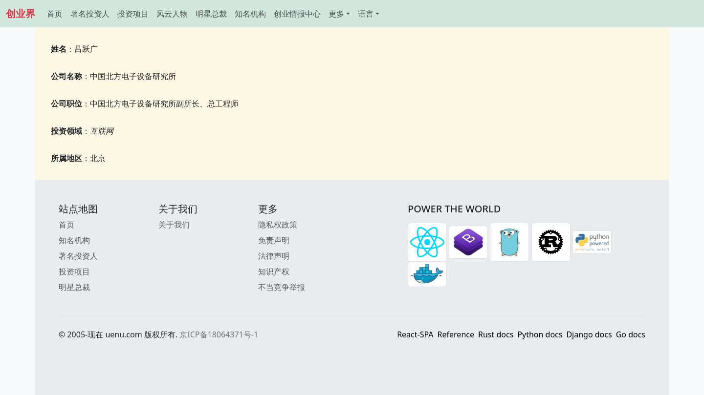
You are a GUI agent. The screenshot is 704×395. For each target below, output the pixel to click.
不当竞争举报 (281, 287)
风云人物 (172, 13)
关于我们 (174, 224)
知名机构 (250, 13)
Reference (456, 334)
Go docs (630, 334)
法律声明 (273, 255)
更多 (336, 13)
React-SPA (415, 334)
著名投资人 (90, 13)
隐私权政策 (277, 224)
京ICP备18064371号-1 (218, 334)
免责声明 (273, 240)
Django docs (589, 334)
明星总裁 (211, 13)
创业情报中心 (297, 13)
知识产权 (273, 271)
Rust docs (495, 334)
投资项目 (133, 13)
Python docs (539, 334)
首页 (55, 13)
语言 (366, 13)
